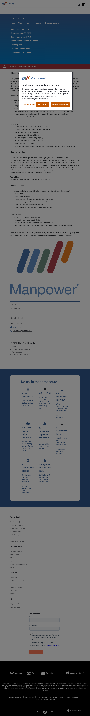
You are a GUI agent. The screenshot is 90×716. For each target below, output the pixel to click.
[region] (46, 91)
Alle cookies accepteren (60, 104)
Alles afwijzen (42, 104)
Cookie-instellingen (28, 104)
